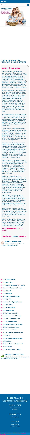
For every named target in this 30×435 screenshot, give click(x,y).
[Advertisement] (15, 43)
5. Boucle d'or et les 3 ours (12, 288)
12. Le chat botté (9, 307)
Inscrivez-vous (15, 417)
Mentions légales (15, 426)
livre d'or (15, 409)
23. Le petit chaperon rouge (12, 338)
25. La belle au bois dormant (13, 344)
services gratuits (15, 408)
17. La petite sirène (10, 321)
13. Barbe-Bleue (8, 310)
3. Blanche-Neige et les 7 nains (14, 285)
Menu (3, 1)
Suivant (22, 236)
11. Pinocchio (7, 304)
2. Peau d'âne (7, 282)
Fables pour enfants (14, 355)
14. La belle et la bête (10, 313)
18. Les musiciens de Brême (12, 324)
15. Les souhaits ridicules (12, 316)
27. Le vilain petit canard (12, 349)
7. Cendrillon (7, 293)
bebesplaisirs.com (22, 401)
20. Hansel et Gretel (10, 330)
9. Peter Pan (7, 299)
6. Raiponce (7, 290)
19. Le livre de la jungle (11, 327)
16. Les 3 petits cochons (11, 318)
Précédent (7, 236)
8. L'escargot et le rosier (11, 296)
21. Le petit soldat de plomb (13, 332)
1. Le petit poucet (9, 279)
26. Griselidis (7, 346)
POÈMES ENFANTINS (13, 241)
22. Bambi (6, 335)
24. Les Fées (7, 341)
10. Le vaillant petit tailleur (12, 302)
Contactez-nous (15, 424)
